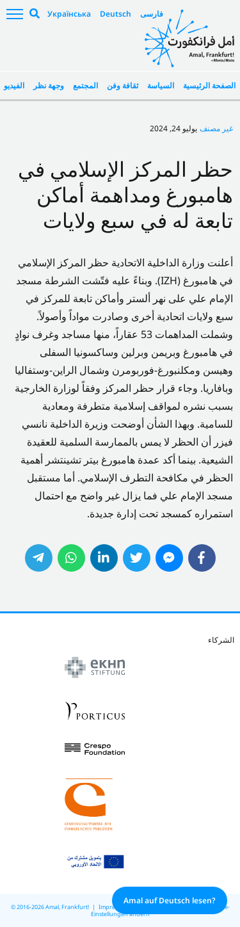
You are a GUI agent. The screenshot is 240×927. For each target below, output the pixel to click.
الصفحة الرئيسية (209, 85)
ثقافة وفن (122, 85)
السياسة (160, 85)
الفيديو (14, 85)
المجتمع (85, 85)
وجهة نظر (48, 85)
